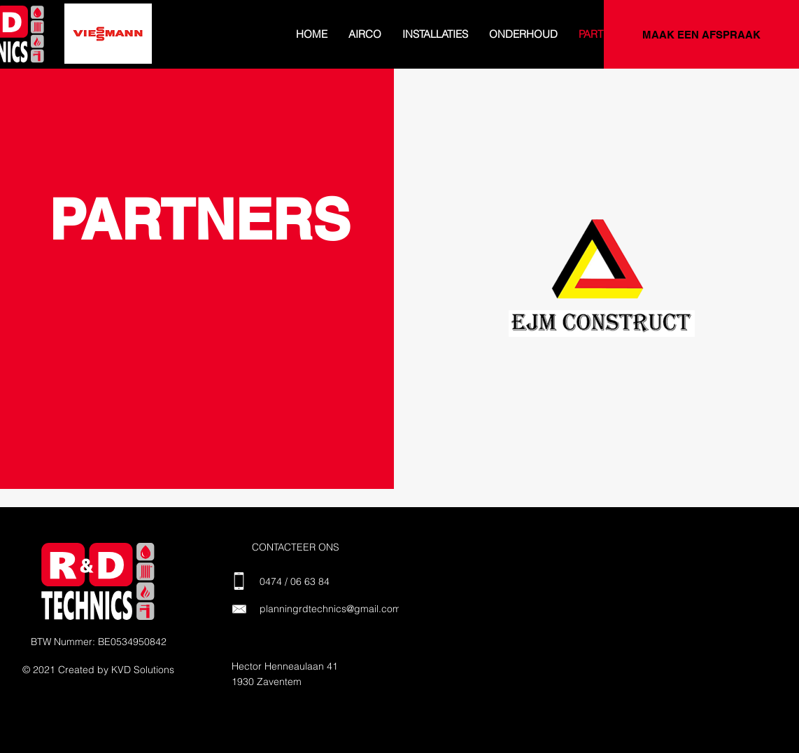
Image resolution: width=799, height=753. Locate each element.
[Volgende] (139, 34)
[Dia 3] (63, 44)
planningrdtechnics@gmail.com (330, 608)
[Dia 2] (46, 44)
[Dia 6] (109, 44)
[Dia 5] (94, 44)
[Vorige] (76, 34)
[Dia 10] (171, 44)
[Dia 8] (140, 44)
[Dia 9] (155, 44)
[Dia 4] (78, 44)
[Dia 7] (124, 44)
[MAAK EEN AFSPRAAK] (701, 34)
